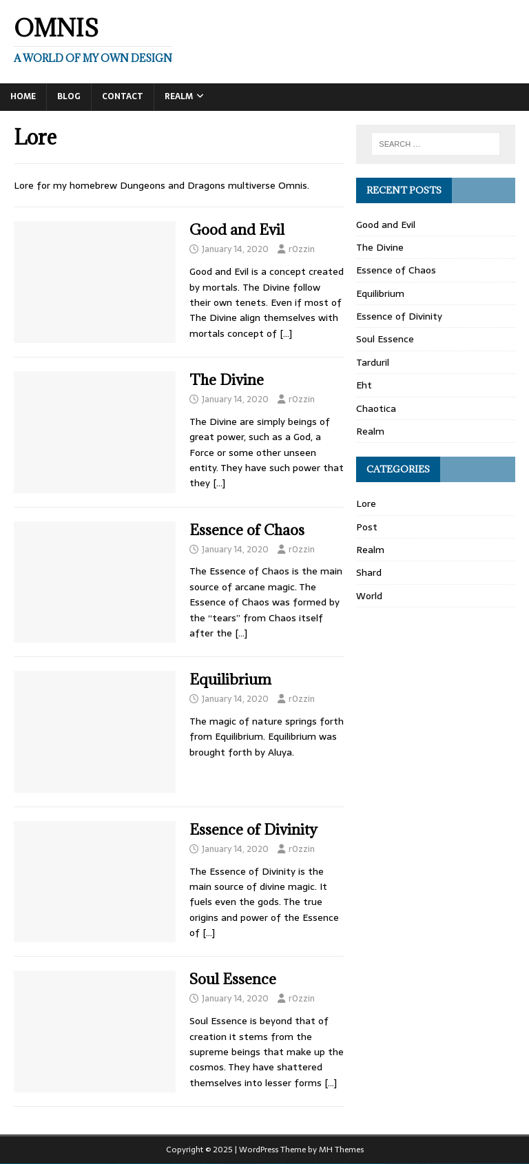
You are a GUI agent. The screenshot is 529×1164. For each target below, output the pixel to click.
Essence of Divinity (253, 829)
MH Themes (341, 1149)
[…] (286, 333)
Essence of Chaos (246, 530)
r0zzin (302, 249)
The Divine (226, 380)
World (369, 595)
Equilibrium (230, 679)
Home (23, 96)
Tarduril (372, 362)
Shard (369, 572)
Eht (364, 385)
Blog (69, 96)
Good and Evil (236, 229)
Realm (179, 96)
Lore (366, 503)
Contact (122, 96)
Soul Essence (232, 979)
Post (366, 526)
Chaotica (376, 408)
